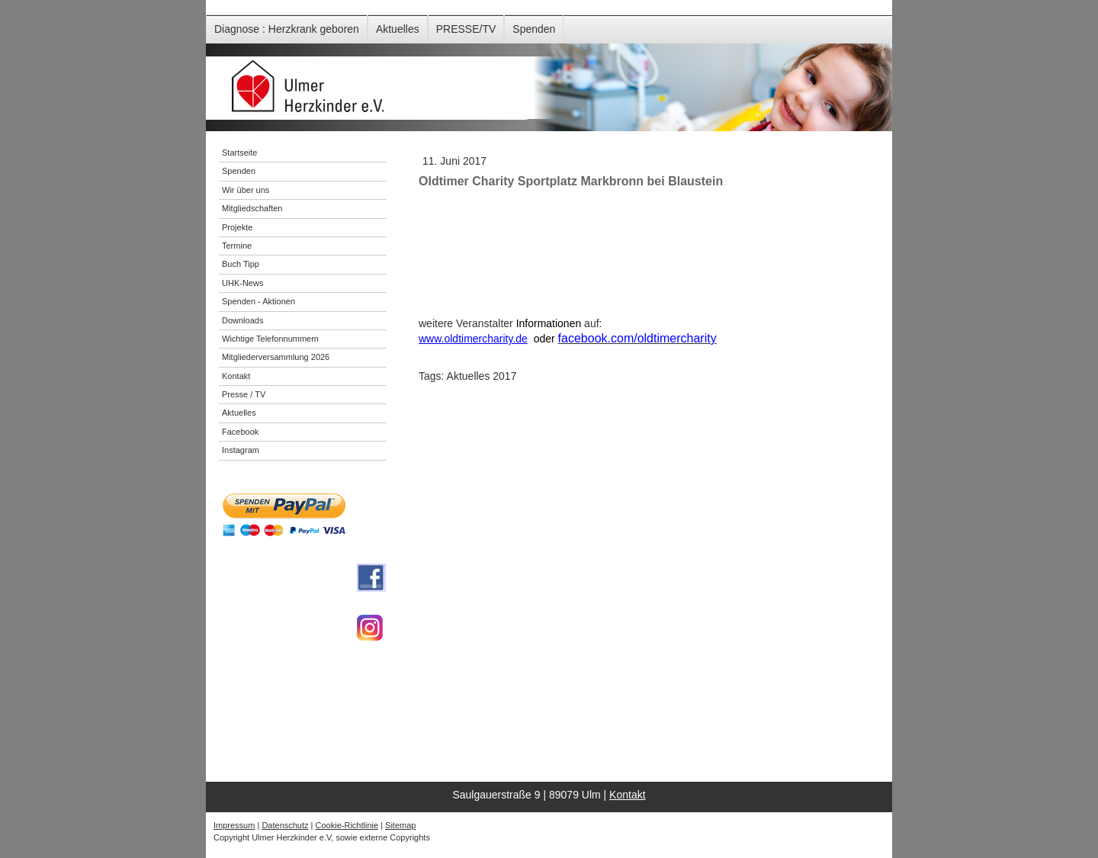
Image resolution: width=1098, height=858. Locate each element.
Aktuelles (397, 29)
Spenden (533, 29)
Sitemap (400, 825)
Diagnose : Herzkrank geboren (286, 29)
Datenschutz (285, 825)
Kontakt (627, 795)
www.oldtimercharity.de (473, 339)
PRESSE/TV (466, 29)
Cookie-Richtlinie (347, 825)
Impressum (234, 825)
